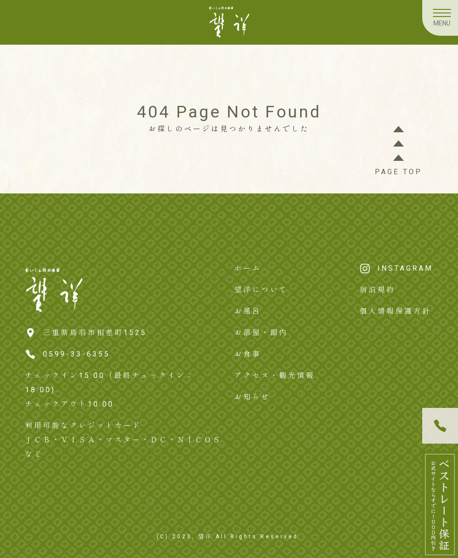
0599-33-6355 (76, 354)
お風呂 (247, 311)
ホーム (247, 268)
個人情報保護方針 (395, 311)
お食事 (247, 354)
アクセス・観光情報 (274, 375)
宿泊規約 (377, 289)
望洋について (261, 289)
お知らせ (252, 397)
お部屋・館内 (261, 332)
